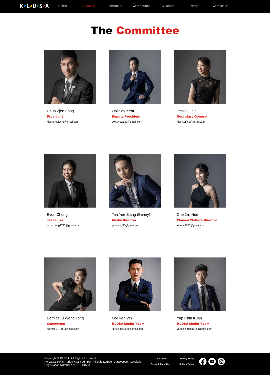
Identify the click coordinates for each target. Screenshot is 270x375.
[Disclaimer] (161, 358)
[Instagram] (221, 361)
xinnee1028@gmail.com (191, 225)
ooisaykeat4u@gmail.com (127, 121)
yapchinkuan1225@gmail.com (194, 328)
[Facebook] (203, 361)
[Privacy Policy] (186, 358)
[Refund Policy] (186, 364)
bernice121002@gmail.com (63, 328)
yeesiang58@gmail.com (126, 225)
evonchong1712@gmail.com (63, 225)
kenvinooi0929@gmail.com (128, 328)
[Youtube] (212, 361)
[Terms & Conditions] (161, 364)
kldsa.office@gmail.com (191, 121)
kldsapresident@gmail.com (63, 121)
